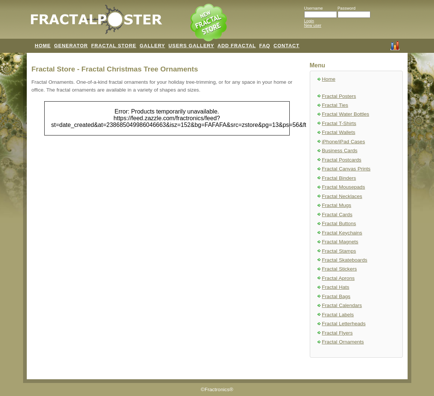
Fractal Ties (335, 105)
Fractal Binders (339, 178)
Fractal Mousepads (343, 187)
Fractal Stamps (339, 251)
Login (309, 21)
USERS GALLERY (191, 45)
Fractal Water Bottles (345, 114)
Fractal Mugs (336, 205)
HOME (43, 45)
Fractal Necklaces (342, 196)
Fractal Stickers (339, 269)
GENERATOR (71, 45)
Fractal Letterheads (344, 323)
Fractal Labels (338, 314)
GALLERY (152, 45)
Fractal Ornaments (343, 342)
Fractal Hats (336, 287)
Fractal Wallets (339, 132)
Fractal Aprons (338, 278)
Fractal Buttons (339, 223)
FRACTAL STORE (113, 45)
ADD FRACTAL (237, 45)
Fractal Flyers (337, 333)
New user (312, 25)
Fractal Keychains (342, 233)
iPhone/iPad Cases (343, 141)
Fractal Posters (339, 96)
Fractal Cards (337, 214)
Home (328, 79)
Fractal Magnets (340, 242)
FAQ (264, 45)
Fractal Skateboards (344, 260)
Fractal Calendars (342, 305)
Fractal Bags (336, 296)
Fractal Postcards (341, 160)
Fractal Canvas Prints (346, 169)
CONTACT (287, 45)
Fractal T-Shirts (339, 123)
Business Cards (340, 150)
